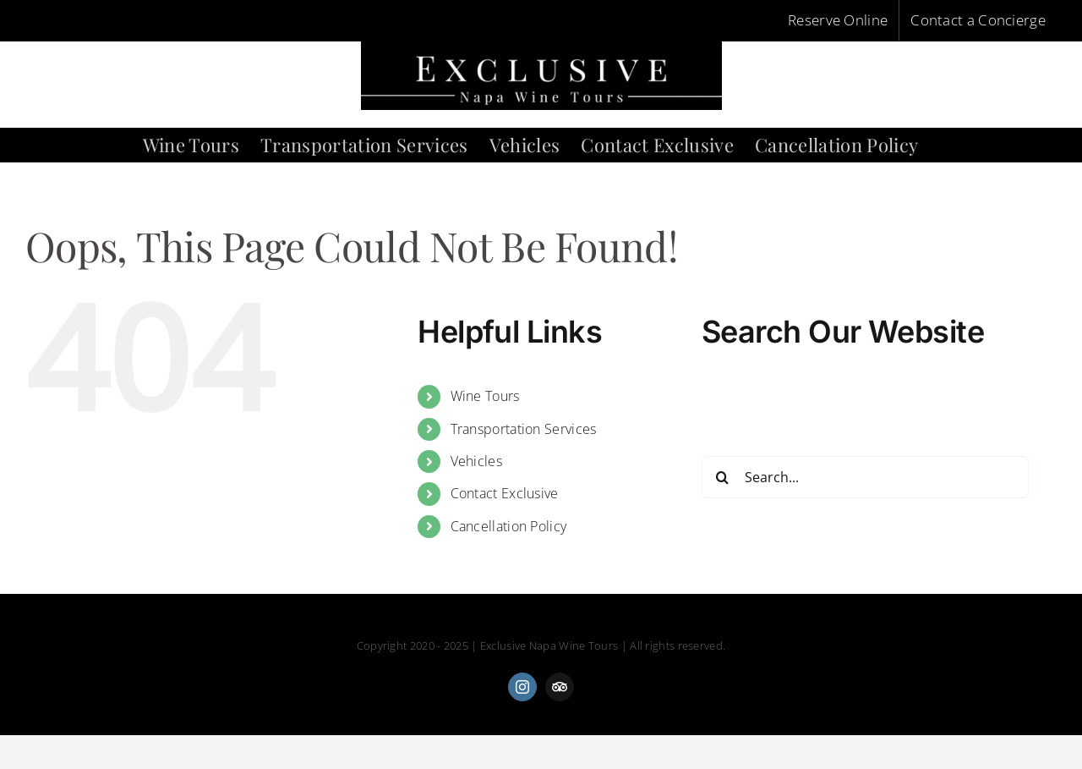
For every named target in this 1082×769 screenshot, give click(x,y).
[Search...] (865, 477)
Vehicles (476, 461)
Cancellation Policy (509, 526)
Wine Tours (485, 396)
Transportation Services (524, 429)
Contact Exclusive (505, 493)
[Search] (723, 477)
